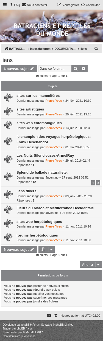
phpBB (25, 324)
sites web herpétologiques (39, 222)
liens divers (26, 191)
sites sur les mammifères (38, 96)
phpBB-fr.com (25, 328)
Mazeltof (31, 332)
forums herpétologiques (37, 235)
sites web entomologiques (39, 123)
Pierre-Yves (54, 100)
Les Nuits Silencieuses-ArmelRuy (45, 155)
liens (7, 60)
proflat (13, 332)
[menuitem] (14, 5)
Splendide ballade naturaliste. (42, 172)
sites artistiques (30, 109)
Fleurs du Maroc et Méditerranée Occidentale (55, 208)
